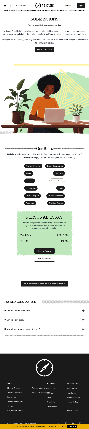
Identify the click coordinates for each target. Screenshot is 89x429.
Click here (52, 426)
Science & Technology (41, 392)
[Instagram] (80, 424)
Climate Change (13, 388)
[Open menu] (5, 5)
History (10, 406)
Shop (49, 397)
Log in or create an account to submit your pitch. (44, 283)
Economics (11, 397)
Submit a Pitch (44, 258)
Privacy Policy (72, 402)
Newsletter (71, 393)
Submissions (52, 406)
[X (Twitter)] (59, 424)
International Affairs (15, 410)
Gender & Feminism (15, 401)
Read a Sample (44, 251)
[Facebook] (73, 424)
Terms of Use (72, 411)
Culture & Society (14, 392)
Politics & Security (39, 388)
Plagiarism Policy (73, 397)
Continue (72, 426)
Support (70, 406)
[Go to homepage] (44, 5)
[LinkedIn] (66, 424)
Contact (50, 393)
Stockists (51, 402)
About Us (51, 388)
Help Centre (72, 388)
